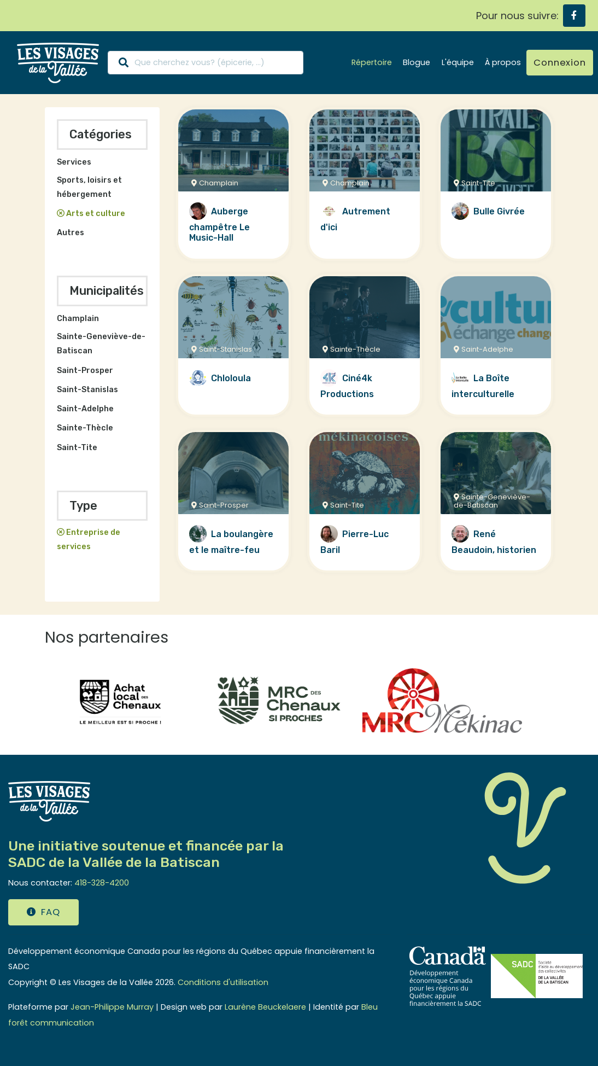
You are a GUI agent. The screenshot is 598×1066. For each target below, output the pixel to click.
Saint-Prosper (85, 370)
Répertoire (371, 62)
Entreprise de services (89, 539)
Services (74, 162)
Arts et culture (95, 213)
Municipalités (106, 291)
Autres (70, 232)
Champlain (78, 318)
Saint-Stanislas (87, 389)
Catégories (100, 134)
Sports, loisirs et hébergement (89, 187)
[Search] (205, 62)
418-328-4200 (101, 882)
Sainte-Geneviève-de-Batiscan (101, 344)
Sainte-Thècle (85, 428)
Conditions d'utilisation (223, 982)
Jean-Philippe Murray (112, 1006)
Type (83, 505)
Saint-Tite (77, 447)
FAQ (43, 912)
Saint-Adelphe (85, 408)
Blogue (416, 62)
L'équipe (458, 62)
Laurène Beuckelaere (265, 1006)
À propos (503, 62)
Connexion (559, 62)
